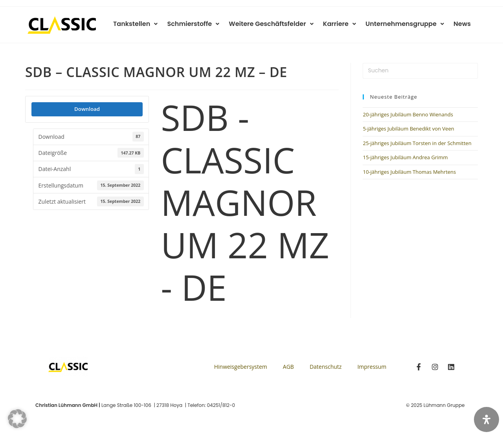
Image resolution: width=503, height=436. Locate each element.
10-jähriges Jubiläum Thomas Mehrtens (409, 171)
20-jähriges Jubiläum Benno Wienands (408, 114)
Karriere (343, 23)
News (463, 23)
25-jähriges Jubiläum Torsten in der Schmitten (417, 143)
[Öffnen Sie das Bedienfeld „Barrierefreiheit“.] (486, 419)
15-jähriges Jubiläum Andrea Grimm (405, 157)
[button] (17, 418)
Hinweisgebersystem (240, 366)
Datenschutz (325, 366)
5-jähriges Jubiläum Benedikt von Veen (408, 128)
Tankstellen (144, 23)
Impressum (371, 366)
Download (87, 108)
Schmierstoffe (200, 23)
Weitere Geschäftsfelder (277, 23)
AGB (288, 366)
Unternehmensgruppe (407, 23)
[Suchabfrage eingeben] (420, 71)
